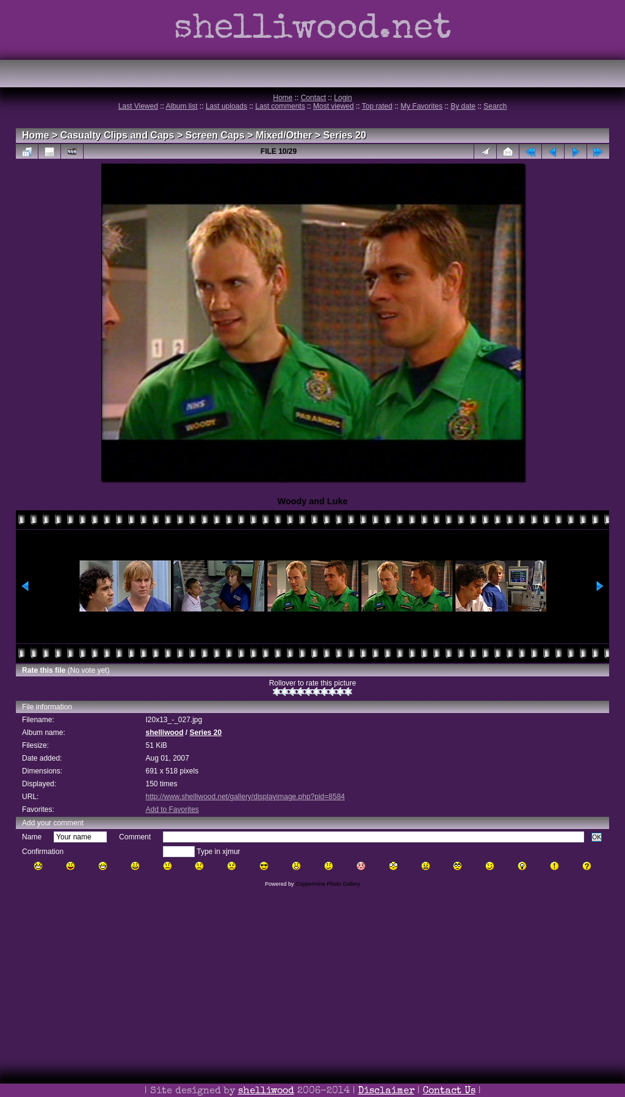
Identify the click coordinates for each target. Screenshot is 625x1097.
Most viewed (333, 106)
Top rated (377, 106)
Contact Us (449, 1091)
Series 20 (344, 135)
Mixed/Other (284, 135)
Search (495, 106)
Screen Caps (215, 135)
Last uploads (226, 106)
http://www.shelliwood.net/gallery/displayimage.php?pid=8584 (245, 796)
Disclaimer (386, 1091)
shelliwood (164, 732)
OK (596, 837)
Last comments (280, 106)
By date (462, 106)
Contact (313, 97)
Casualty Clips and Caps (117, 135)
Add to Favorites (171, 809)
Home (282, 97)
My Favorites (421, 106)
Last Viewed (138, 106)
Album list (182, 106)
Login (343, 97)
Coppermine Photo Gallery (327, 884)
